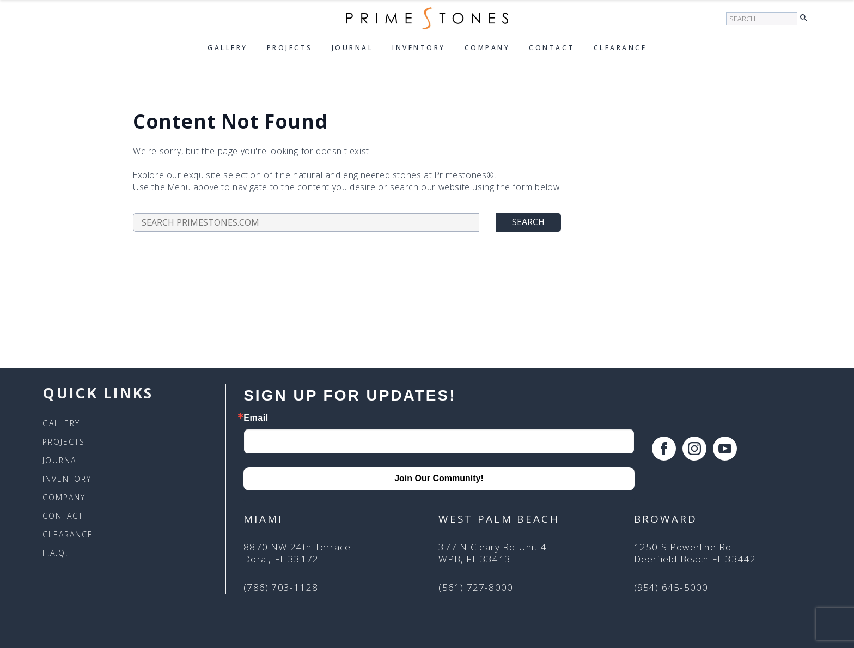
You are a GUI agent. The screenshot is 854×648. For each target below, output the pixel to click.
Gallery (228, 47)
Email (256, 418)
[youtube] (725, 449)
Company (487, 47)
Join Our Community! (439, 478)
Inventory (419, 47)
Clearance (620, 47)
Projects (290, 47)
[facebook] (664, 449)
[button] (806, 18)
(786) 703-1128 (280, 588)
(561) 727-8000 (475, 588)
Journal (353, 47)
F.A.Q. (55, 553)
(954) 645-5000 (671, 588)
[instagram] (694, 449)
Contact (552, 47)
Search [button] (528, 222)
